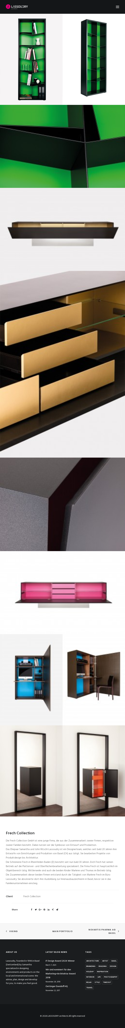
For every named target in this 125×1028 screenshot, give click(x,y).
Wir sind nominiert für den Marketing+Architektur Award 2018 (61, 974)
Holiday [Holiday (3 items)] (90, 971)
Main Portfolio (62, 931)
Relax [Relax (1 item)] (88, 982)
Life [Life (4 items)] (99, 977)
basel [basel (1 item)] (114, 961)
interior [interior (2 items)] (90, 977)
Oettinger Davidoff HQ (57, 986)
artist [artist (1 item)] (105, 961)
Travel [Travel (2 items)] (89, 987)
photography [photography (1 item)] (110, 977)
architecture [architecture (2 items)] (92, 961)
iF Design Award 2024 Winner (60, 961)
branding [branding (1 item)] (90, 966)
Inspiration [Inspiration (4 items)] (102, 971)
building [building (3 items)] (103, 966)
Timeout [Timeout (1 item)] (107, 982)
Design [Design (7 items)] (113, 966)
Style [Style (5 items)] (97, 982)
